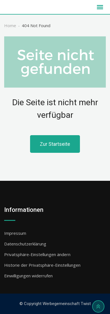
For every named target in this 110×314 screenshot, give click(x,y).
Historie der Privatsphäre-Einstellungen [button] (42, 265)
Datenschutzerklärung (25, 244)
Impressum (15, 233)
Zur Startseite (55, 144)
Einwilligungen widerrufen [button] (28, 275)
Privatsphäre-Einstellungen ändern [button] (37, 254)
